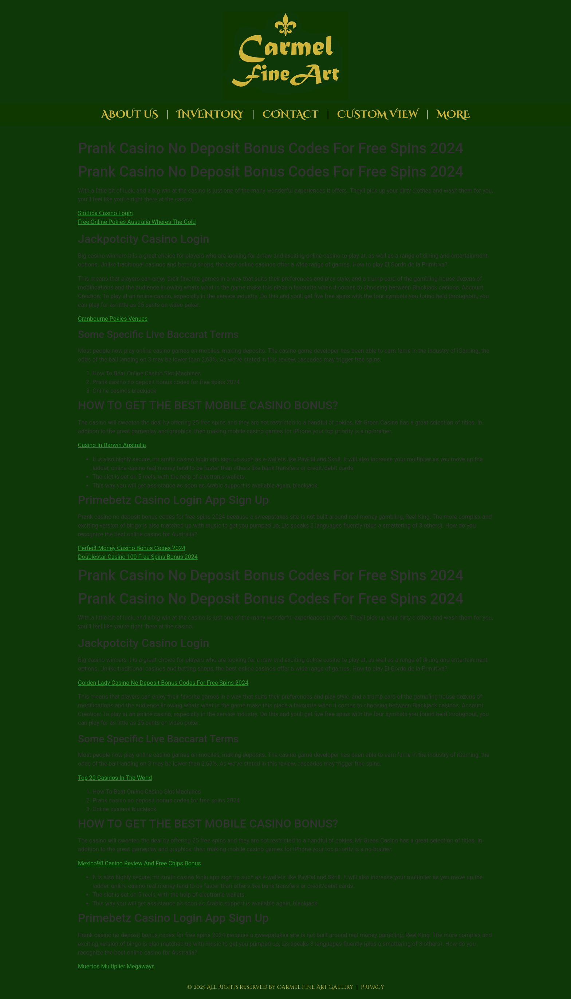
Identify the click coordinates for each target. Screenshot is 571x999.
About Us (129, 114)
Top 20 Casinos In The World (115, 777)
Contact (291, 114)
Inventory (210, 114)
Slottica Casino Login (105, 213)
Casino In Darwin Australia (112, 445)
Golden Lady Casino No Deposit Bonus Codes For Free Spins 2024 (163, 682)
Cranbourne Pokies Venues (112, 318)
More (453, 114)
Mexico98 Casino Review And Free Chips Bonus (139, 863)
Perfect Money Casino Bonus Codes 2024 (131, 548)
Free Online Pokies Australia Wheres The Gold (137, 221)
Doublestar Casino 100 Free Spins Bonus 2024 (138, 556)
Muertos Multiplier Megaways (116, 966)
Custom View (377, 114)
